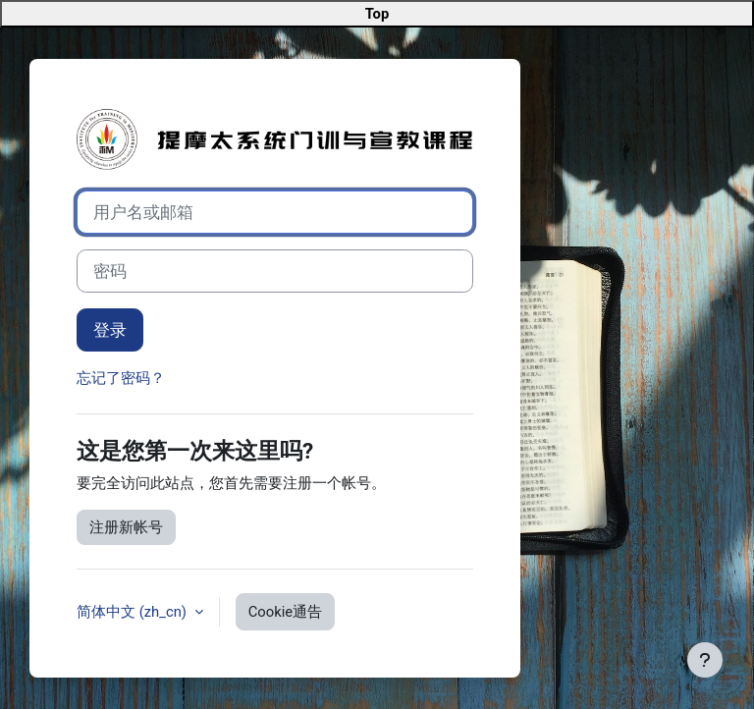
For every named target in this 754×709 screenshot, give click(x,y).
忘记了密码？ (121, 378)
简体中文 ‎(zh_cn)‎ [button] (133, 612)
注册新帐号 (126, 527)
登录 (110, 330)
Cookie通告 (285, 612)
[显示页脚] (705, 660)
